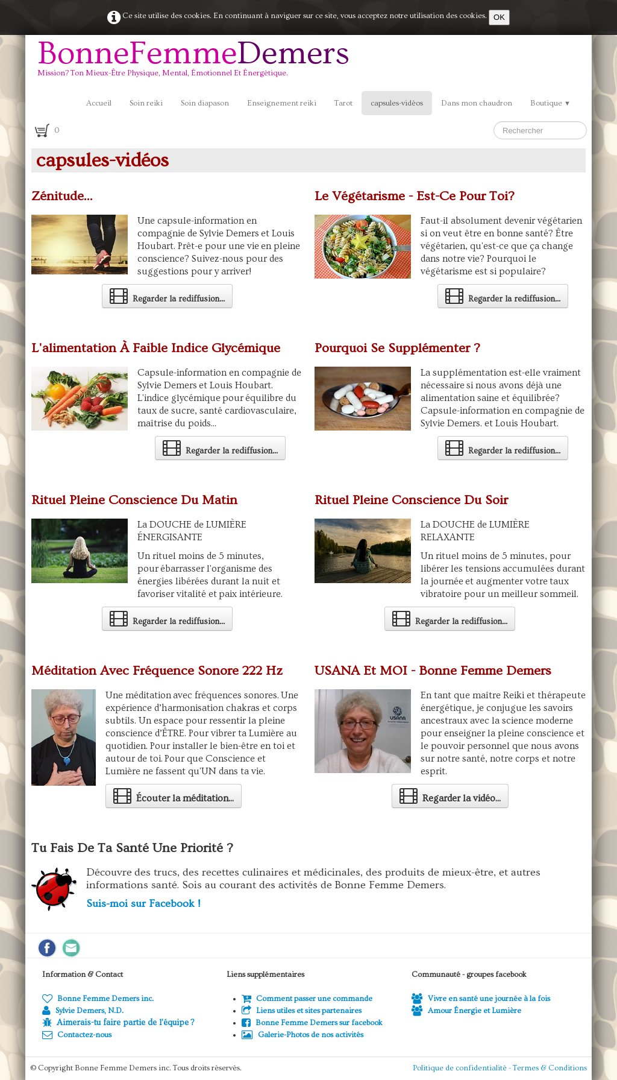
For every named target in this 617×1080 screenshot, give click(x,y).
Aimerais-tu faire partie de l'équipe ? (125, 1023)
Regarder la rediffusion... (167, 295)
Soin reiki (146, 103)
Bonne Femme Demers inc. (98, 998)
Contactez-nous (76, 1035)
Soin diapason (205, 103)
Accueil (98, 103)
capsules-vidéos (397, 103)
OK (499, 17)
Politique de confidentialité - (463, 1068)
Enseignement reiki (281, 103)
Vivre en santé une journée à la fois (481, 998)
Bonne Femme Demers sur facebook (312, 1022)
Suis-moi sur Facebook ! (143, 903)
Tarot (343, 103)
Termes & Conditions (550, 1068)
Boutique (550, 103)
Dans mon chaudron (476, 103)
